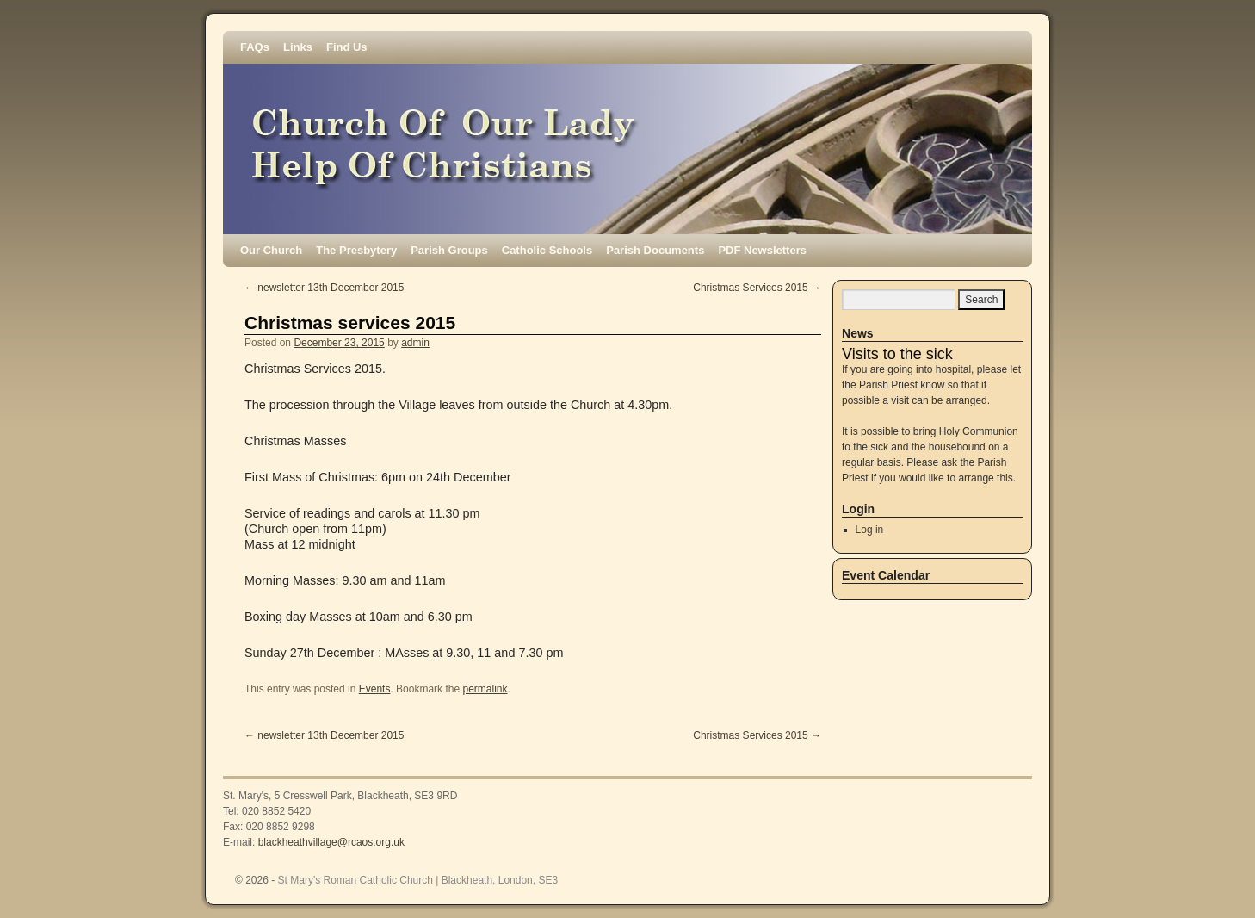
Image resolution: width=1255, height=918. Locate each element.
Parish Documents (655, 250)
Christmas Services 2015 (757, 288)
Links (297, 46)
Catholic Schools (547, 250)
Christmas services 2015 (349, 322)
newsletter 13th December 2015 (324, 288)
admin (415, 343)
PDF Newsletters (762, 250)
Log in (870, 530)
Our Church (271, 250)
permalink (484, 689)
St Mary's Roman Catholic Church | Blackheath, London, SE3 (418, 880)
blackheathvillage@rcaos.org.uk (331, 842)
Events (375, 689)
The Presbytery (356, 250)
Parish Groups (449, 250)
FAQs (254, 46)
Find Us (347, 46)
